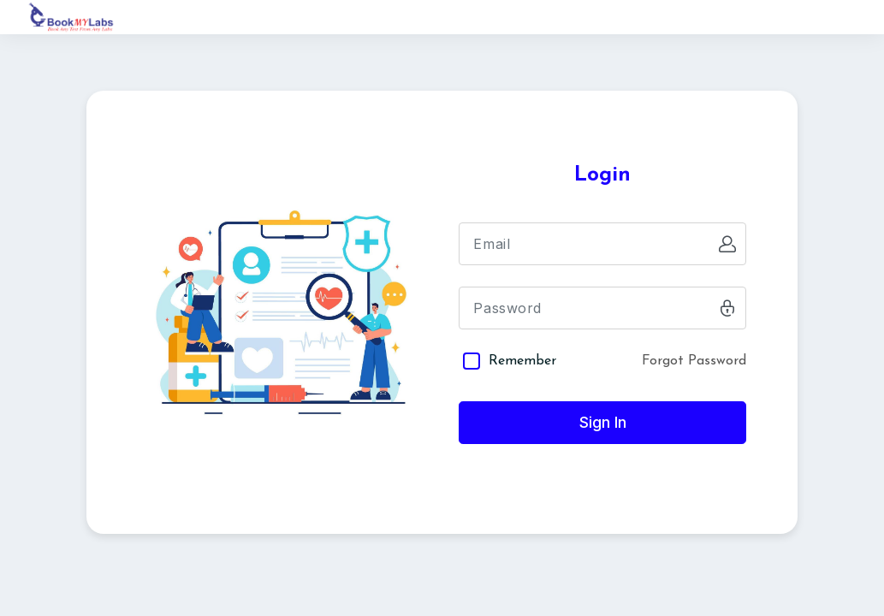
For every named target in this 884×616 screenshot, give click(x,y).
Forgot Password (694, 361)
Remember (522, 361)
